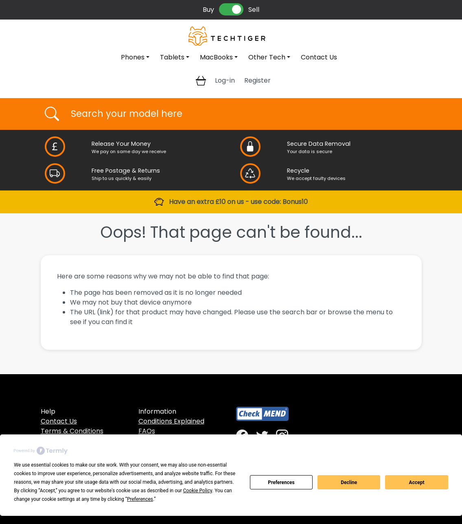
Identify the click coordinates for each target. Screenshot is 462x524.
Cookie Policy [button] (197, 490)
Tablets (172, 57)
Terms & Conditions (72, 431)
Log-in (225, 80)
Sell (253, 9)
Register (257, 80)
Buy (208, 9)
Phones (133, 57)
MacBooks (216, 57)
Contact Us (319, 57)
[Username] (238, 114)
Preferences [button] (140, 499)
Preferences (281, 482)
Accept (417, 482)
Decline (349, 482)
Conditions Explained (171, 421)
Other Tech (266, 57)
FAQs (146, 431)
